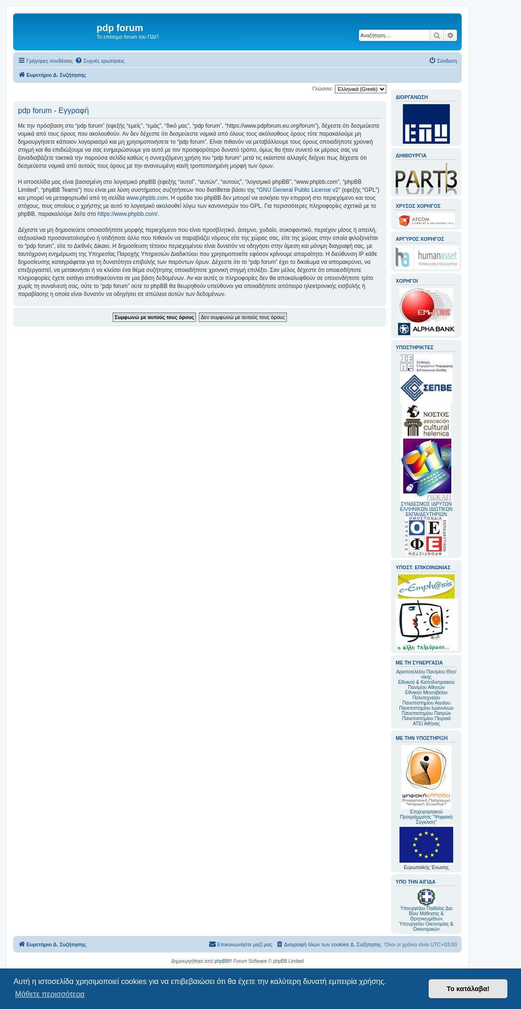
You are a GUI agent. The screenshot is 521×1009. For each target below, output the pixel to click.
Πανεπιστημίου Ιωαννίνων (426, 708)
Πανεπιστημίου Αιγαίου (426, 702)
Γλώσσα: (322, 88)
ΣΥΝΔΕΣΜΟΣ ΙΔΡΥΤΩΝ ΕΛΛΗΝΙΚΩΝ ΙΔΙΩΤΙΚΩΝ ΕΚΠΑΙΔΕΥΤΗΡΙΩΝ (426, 509)
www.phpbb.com (147, 198)
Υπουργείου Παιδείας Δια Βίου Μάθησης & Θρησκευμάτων (426, 913)
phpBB (221, 961)
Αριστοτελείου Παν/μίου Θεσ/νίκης (426, 674)
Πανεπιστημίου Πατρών (426, 713)
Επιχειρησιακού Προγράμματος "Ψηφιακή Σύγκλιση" (426, 785)
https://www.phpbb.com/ (127, 214)
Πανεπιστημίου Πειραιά (426, 718)
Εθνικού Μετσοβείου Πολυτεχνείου (426, 695)
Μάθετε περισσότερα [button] (50, 994)
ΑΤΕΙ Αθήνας (426, 723)
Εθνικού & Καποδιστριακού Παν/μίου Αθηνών (426, 685)
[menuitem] (99, 60)
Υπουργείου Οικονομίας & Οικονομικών (426, 926)
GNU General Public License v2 (298, 190)
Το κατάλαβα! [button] (468, 989)
